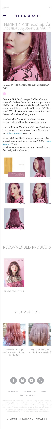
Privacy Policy (27, 395)
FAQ (43, 391)
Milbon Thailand (15, 133)
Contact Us (29, 391)
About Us (13, 391)
